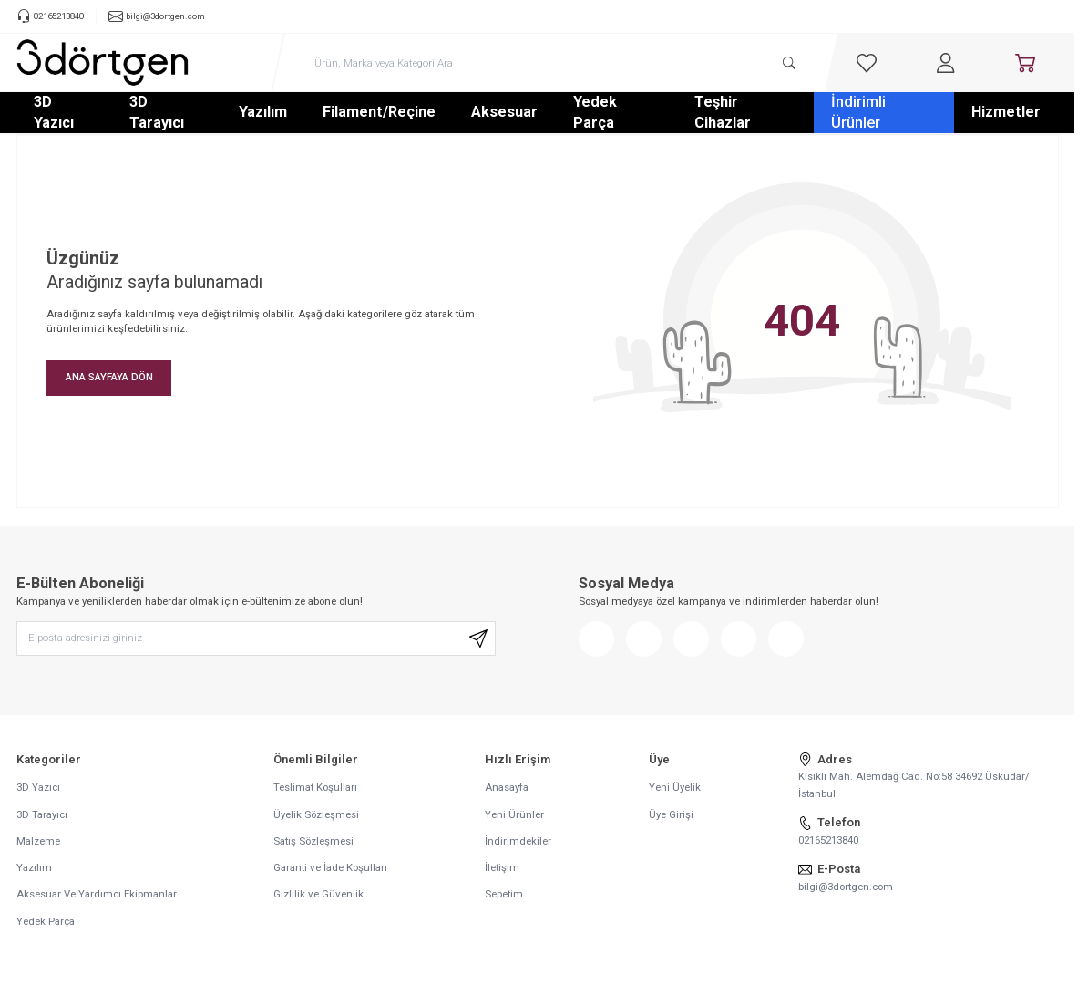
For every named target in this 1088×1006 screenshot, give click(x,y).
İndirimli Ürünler (858, 112)
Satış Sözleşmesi (313, 841)
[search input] (555, 62)
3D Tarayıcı (156, 112)
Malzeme (38, 841)
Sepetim (504, 894)
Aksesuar (504, 111)
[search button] (789, 62)
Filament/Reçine (379, 111)
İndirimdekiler (518, 841)
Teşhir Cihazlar (722, 112)
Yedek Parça (595, 112)
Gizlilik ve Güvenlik (318, 894)
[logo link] (103, 62)
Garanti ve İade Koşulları (330, 868)
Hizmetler (1006, 111)
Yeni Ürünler (514, 814)
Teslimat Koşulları (315, 788)
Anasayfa (507, 788)
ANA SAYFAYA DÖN (109, 376)
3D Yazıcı (54, 112)
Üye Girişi (671, 814)
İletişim (502, 868)
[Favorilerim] (867, 62)
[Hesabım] (946, 62)
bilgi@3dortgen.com (845, 886)
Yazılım (263, 111)
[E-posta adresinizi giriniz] (256, 639)
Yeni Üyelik (675, 788)
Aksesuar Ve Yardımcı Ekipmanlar (96, 894)
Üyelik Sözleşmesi (316, 814)
